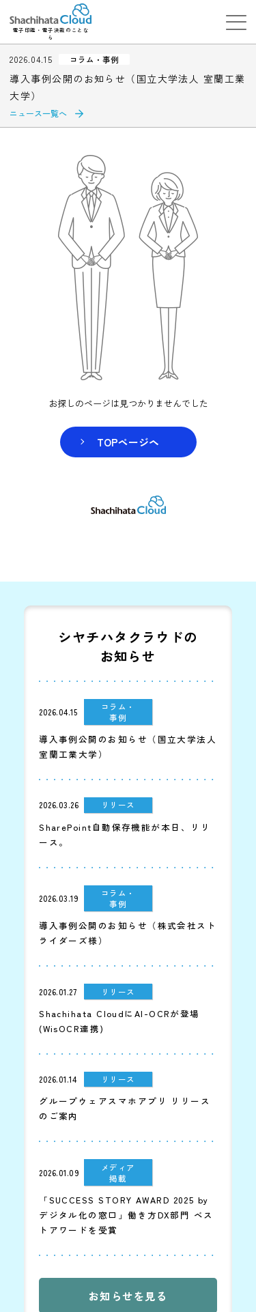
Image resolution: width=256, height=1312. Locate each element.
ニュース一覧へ (38, 113)
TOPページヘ (128, 442)
